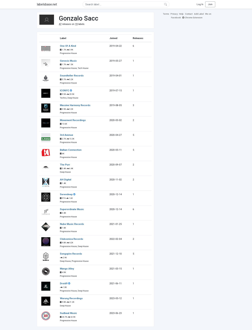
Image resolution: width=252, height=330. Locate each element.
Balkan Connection (70, 149)
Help (181, 14)
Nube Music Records (72, 224)
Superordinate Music (72, 209)
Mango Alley (67, 268)
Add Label (199, 14)
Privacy (174, 14)
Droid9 (64, 283)
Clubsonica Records (71, 239)
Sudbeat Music (68, 313)
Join (210, 4)
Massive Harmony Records (75, 105)
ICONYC (64, 90)
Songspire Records (71, 253)
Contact (189, 14)
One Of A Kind (68, 45)
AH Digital (65, 179)
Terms (166, 14)
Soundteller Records (72, 75)
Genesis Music (68, 60)
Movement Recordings (73, 120)
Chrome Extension (192, 17)
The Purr (65, 164)
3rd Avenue (66, 135)
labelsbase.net (47, 4)
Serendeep (66, 194)
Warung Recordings (71, 298)
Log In (200, 4)
